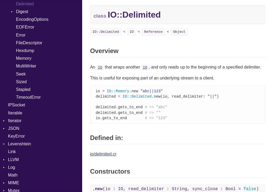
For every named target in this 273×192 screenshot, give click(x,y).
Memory (23, 58)
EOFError (25, 27)
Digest (22, 11)
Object (179, 32)
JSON (13, 128)
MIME (13, 183)
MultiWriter (26, 66)
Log (11, 167)
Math (13, 175)
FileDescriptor (29, 43)
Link (12, 151)
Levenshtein (19, 144)
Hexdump (25, 50)
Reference (153, 32)
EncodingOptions (32, 19)
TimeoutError (28, 97)
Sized (21, 81)
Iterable (15, 113)
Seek (21, 74)
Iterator (15, 120)
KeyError (16, 136)
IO (132, 32)
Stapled (23, 89)
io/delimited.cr (103, 155)
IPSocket (16, 105)
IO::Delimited (106, 32)
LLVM (13, 159)
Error (21, 35)
